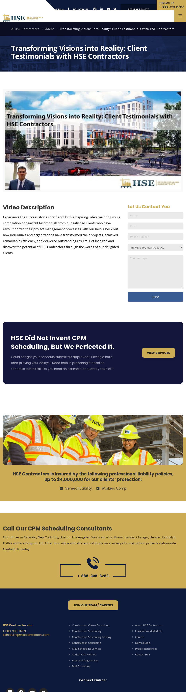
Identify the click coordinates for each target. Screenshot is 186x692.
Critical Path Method (84, 654)
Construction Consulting (86, 643)
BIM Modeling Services (85, 660)
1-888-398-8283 (171, 5)
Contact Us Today (16, 549)
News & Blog (55, 9)
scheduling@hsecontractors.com (26, 635)
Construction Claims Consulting (90, 625)
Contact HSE (142, 654)
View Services (158, 353)
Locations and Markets (148, 631)
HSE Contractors (25, 29)
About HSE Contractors (149, 625)
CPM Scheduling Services (86, 648)
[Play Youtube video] (93, 140)
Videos (49, 29)
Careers (139, 637)
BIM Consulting (81, 666)
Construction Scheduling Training (91, 637)
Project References (146, 648)
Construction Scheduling (86, 631)
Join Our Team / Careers (93, 605)
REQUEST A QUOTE (138, 9)
